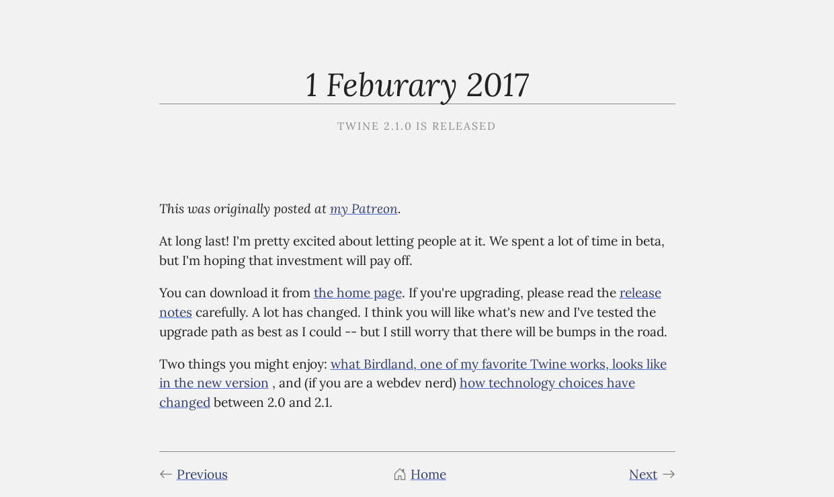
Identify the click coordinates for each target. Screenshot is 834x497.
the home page (358, 292)
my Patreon (364, 208)
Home (419, 474)
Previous (193, 474)
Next (652, 474)
